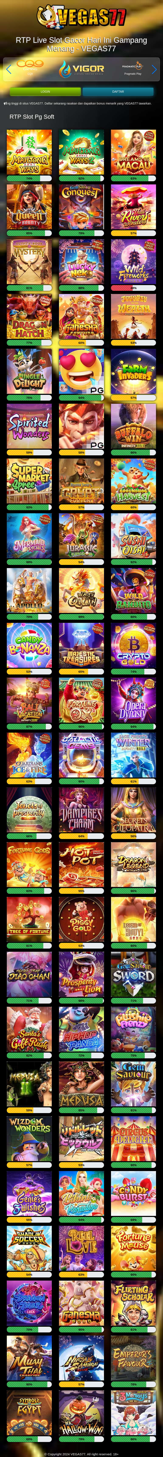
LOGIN (45, 91)
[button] (154, 69)
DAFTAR (118, 91)
